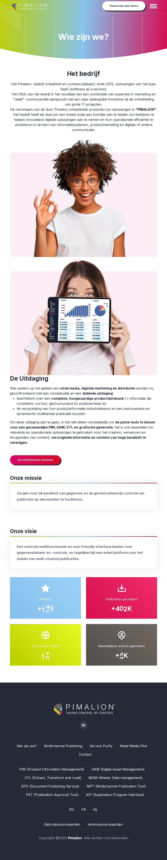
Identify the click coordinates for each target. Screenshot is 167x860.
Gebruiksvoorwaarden (62, 824)
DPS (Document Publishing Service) (50, 786)
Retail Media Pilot (133, 746)
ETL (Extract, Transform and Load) (53, 778)
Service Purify (101, 746)
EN (71, 809)
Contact (85, 754)
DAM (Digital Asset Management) (118, 769)
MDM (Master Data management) (115, 778)
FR (83, 809)
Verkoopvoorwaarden (105, 824)
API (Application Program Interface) (115, 795)
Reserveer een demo (124, 5)
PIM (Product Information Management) (51, 769)
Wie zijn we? (27, 746)
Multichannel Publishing (63, 746)
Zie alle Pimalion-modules (35, 459)
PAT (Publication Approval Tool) (52, 795)
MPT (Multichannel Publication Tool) (116, 786)
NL (95, 809)
